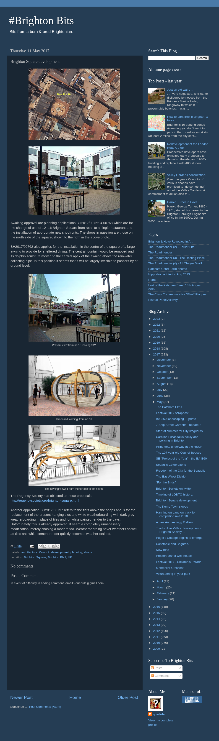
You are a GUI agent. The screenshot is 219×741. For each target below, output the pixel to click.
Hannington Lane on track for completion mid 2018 (176, 514)
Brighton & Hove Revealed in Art (170, 241)
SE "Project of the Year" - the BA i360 (181, 458)
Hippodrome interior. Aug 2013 (169, 274)
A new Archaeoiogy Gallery (174, 522)
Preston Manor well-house (174, 555)
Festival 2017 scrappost (172, 413)
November (164, 366)
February (163, 593)
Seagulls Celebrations (171, 464)
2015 (157, 613)
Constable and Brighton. (172, 544)
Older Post (128, 697)
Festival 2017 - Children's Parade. (179, 562)
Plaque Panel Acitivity (163, 300)
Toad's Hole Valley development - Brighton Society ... (178, 530)
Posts (156, 668)
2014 (157, 619)
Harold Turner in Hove (182, 202)
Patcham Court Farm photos (167, 269)
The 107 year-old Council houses (178, 452)
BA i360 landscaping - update (176, 419)
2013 (157, 624)
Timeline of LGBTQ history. (174, 494)
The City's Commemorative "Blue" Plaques (177, 294)
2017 (157, 354)
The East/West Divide (171, 476)
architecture (29, 552)
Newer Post (21, 697)
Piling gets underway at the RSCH (179, 446)
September (165, 377)
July (160, 389)
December (164, 359)
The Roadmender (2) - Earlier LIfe (171, 247)
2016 (157, 606)
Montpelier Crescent (170, 568)
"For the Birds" (166, 482)
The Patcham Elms (169, 407)
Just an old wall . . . (180, 89)
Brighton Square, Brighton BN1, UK (48, 557)
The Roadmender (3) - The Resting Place (176, 258)
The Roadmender (160, 252)
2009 (157, 648)
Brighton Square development (176, 500)
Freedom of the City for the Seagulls (180, 470)
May (160, 402)
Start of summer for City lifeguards (179, 431)
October (163, 371)
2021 (157, 330)
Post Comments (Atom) (45, 706)
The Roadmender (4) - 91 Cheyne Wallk (175, 263)
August (162, 384)
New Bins (162, 550)
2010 (157, 642)
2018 (157, 348)
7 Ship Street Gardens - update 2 (178, 425)
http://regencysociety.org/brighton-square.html (45, 500)
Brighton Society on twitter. (174, 488)
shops (88, 552)
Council (44, 552)
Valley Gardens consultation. (186, 175)
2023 (157, 318)
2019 (157, 342)
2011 (157, 637)
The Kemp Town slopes (172, 506)
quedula (159, 714)
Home (75, 697)
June (160, 395)
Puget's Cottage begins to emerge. (179, 537)
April (160, 581)
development (60, 552)
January (163, 599)
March (161, 587)
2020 (157, 336)
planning (76, 552)
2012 (157, 631)
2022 (157, 324)
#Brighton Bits (41, 20)
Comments (160, 675)
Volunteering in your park (173, 573)
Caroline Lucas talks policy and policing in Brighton (177, 438)
